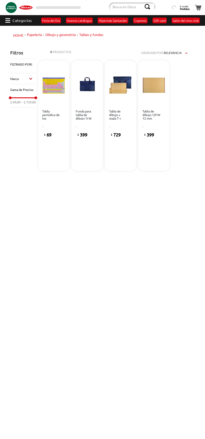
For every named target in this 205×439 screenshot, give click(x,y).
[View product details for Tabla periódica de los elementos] (53, 115)
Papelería (34, 34)
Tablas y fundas (91, 34)
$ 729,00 (28, 102)
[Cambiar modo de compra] (93, 7)
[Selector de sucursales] (58, 7)
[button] (23, 64)
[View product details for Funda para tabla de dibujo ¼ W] (87, 115)
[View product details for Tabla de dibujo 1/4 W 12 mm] (153, 115)
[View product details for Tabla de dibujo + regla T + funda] (120, 115)
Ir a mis (184, 7)
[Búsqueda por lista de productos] (164, 6)
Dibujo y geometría (60, 34)
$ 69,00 (15, 102)
